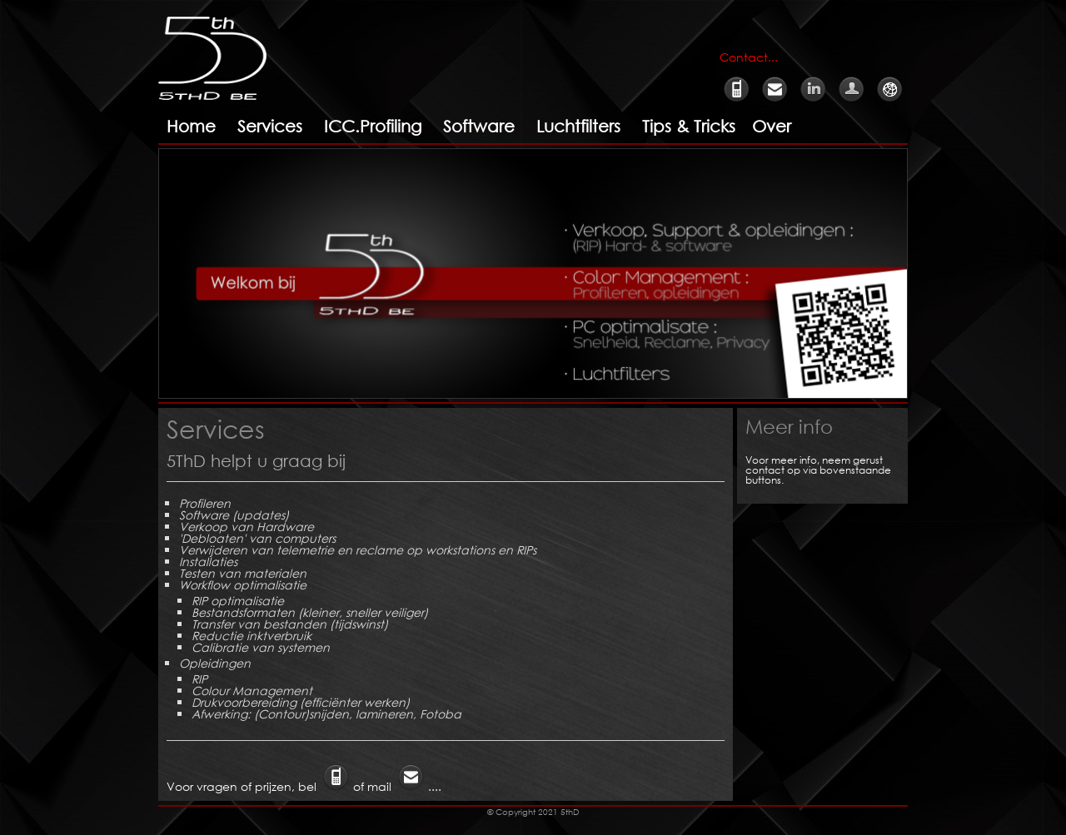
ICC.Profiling (372, 126)
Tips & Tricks (688, 126)
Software (479, 126)
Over (771, 126)
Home (191, 126)
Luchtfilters (578, 126)
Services (269, 126)
